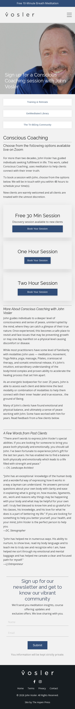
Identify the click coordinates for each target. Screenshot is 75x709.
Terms (31, 688)
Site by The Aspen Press (37, 702)
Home (20, 688)
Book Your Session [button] (37, 228)
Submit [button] (37, 645)
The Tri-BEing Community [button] (37, 124)
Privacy (42, 688)
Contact (54, 688)
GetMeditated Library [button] (37, 113)
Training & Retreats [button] (37, 102)
